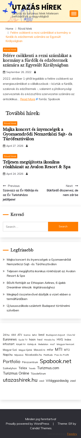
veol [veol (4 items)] (41, 380)
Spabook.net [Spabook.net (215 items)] (55, 361)
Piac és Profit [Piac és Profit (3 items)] (61, 354)
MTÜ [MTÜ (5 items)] (67, 349)
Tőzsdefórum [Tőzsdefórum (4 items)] (38, 373)
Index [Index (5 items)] (68, 339)
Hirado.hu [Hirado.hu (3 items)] (49, 339)
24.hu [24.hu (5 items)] (6, 334)
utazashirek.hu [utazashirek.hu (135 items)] (20, 380)
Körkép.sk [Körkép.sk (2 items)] (31, 344)
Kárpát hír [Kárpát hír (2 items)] (21, 344)
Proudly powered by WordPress (28, 423)
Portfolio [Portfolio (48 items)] (11, 361)
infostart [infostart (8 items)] (8, 344)
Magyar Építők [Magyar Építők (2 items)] (25, 350)
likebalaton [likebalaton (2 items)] (43, 344)
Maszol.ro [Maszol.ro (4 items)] (39, 349)
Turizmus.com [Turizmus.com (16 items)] (48, 368)
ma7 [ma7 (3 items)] (52, 344)
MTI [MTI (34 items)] (58, 349)
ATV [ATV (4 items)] (19, 334)
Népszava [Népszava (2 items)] (18, 355)
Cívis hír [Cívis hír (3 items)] (71, 334)
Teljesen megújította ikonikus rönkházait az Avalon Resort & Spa (36, 164)
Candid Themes (41, 428)
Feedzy (72, 434)
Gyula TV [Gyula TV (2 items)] (22, 339)
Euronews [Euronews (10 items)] (10, 339)
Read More (27, 99)
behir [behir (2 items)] (34, 335)
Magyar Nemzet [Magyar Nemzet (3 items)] (65, 344)
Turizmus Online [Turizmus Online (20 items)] (16, 373)
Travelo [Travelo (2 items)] (32, 368)
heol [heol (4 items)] (39, 339)
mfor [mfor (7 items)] (50, 350)
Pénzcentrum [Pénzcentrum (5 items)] (30, 362)
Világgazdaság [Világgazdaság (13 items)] (57, 380)
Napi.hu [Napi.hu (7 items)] (8, 354)
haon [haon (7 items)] (32, 339)
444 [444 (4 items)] (13, 334)
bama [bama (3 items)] (27, 334)
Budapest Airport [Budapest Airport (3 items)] (55, 334)
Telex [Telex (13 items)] (22, 368)
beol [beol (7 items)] (41, 334)
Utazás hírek (37, 7)
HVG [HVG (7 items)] (60, 339)
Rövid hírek (10, 49)
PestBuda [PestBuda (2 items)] (48, 355)
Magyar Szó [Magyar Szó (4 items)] (10, 349)
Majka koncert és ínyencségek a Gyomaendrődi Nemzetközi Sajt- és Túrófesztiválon (37, 134)
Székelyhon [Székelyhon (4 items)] (10, 368)
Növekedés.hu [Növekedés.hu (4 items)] (33, 354)
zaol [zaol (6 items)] (73, 380)
